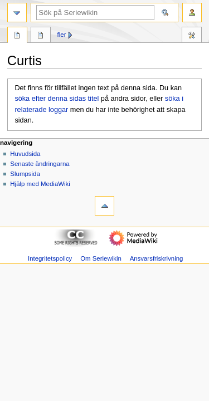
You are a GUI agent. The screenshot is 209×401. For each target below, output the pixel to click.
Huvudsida (25, 153)
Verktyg (191, 36)
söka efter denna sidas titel (56, 98)
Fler (61, 34)
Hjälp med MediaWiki (40, 183)
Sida (17, 36)
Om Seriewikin (100, 258)
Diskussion (40, 36)
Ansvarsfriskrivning (156, 258)
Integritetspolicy (50, 258)
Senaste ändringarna (39, 163)
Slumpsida (25, 173)
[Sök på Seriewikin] (95, 12)
